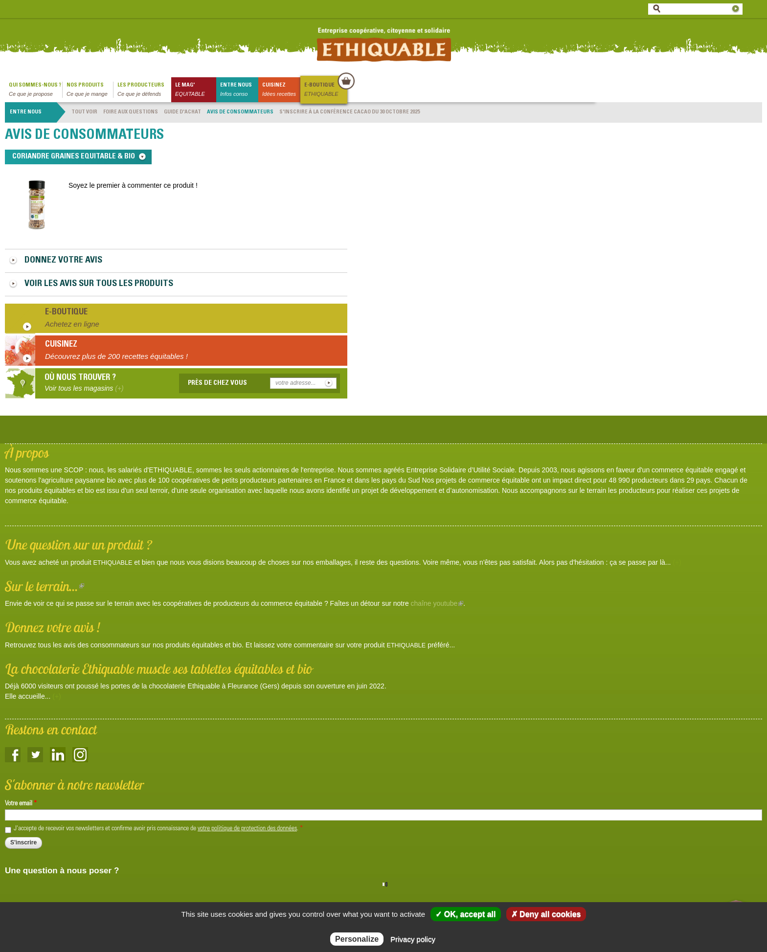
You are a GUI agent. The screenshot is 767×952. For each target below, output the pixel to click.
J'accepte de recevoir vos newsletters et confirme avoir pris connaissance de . (158, 828)
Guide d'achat (182, 112)
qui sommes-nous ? (35, 90)
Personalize (357, 939)
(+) (677, 562)
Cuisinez (281, 90)
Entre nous (239, 90)
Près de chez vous (217, 383)
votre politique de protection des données (247, 828)
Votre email (21, 803)
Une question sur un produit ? (78, 544)
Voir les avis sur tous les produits (98, 284)
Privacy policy (412, 939)
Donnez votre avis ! (52, 627)
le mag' (195, 90)
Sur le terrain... (44, 586)
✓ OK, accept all (465, 914)
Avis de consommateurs (240, 112)
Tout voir (84, 112)
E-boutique (325, 90)
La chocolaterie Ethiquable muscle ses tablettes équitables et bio (158, 668)
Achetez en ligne (72, 324)
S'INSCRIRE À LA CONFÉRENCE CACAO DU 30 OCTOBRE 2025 (349, 112)
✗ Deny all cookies (546, 914)
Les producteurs (144, 90)
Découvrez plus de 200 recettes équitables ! (116, 356)
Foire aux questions (130, 112)
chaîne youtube (437, 603)
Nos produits (90, 90)
